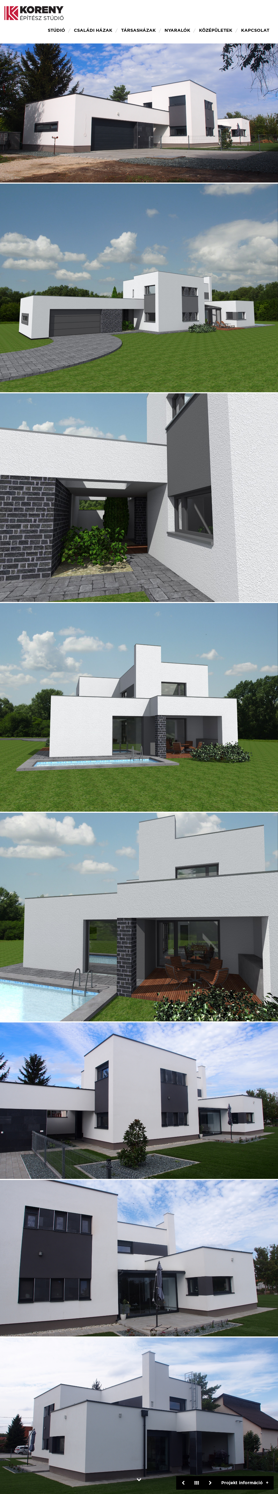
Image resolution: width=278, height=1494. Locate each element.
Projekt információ (242, 1483)
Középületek (215, 30)
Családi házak (93, 30)
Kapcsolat (255, 30)
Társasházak (138, 30)
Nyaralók (177, 30)
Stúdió (56, 30)
